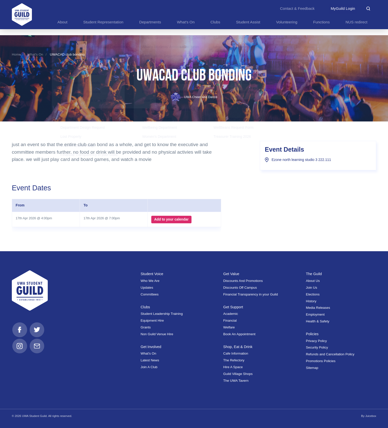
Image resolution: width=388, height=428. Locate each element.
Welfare (229, 327)
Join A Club (148, 367)
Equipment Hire (152, 320)
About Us (313, 281)
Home (16, 54)
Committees (149, 294)
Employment (315, 314)
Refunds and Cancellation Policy (330, 354)
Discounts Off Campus (240, 287)
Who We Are (149, 281)
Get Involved (151, 347)
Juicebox (370, 415)
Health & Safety (317, 321)
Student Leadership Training (161, 314)
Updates (146, 287)
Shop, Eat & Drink (238, 347)
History (311, 301)
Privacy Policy (316, 341)
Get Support (233, 307)
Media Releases (318, 308)
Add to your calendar (171, 220)
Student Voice (152, 274)
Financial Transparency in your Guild (250, 294)
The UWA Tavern (236, 380)
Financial (230, 320)
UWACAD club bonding (67, 54)
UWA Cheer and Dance (194, 97)
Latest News (149, 360)
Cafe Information (235, 353)
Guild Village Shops (238, 374)
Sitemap (312, 368)
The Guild (314, 274)
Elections (312, 294)
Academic (230, 314)
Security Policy (317, 347)
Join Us (311, 287)
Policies (312, 334)
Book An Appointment (239, 334)
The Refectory (233, 360)
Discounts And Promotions (243, 281)
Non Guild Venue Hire (156, 334)
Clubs (145, 307)
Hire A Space (233, 367)
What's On (35, 54)
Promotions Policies (320, 361)
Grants (145, 327)
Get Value (231, 274)
